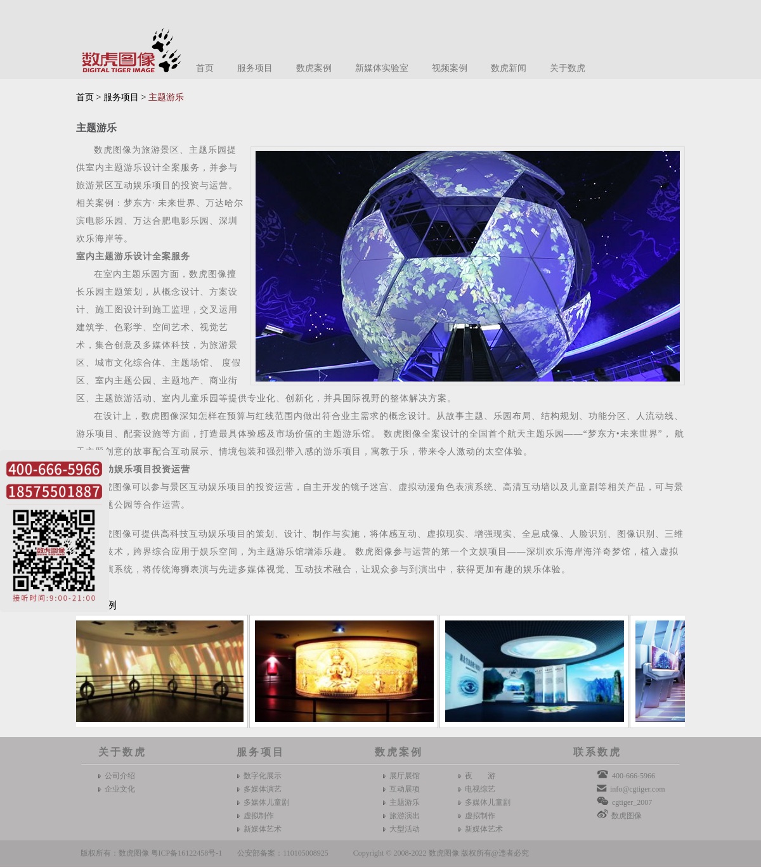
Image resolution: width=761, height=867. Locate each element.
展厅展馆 (404, 775)
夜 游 (480, 775)
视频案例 (449, 68)
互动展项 (404, 789)
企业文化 (120, 789)
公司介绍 (120, 775)
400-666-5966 (633, 775)
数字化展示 (263, 775)
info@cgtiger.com (637, 789)
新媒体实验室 (381, 68)
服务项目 (255, 68)
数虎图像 (626, 815)
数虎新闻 (508, 68)
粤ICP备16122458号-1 (187, 853)
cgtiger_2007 (632, 802)
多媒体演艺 (263, 789)
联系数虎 (597, 752)
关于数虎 (567, 68)
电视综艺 (480, 789)
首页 (205, 68)
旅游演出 (404, 815)
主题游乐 (404, 802)
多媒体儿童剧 (266, 802)
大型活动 (404, 829)
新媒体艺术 (263, 829)
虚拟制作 (259, 815)
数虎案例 (314, 68)
